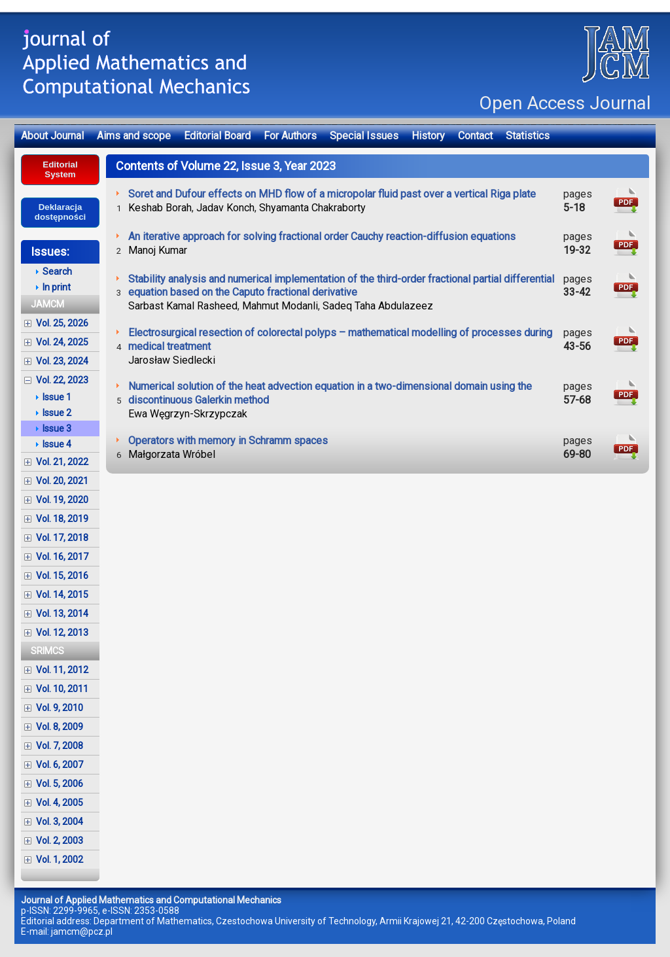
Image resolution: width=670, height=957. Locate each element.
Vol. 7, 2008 (59, 745)
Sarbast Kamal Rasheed (183, 306)
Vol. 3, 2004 (59, 821)
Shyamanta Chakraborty (312, 207)
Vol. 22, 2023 (62, 380)
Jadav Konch (225, 207)
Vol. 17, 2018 (62, 537)
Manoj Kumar (157, 250)
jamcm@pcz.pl (82, 931)
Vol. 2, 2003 (59, 840)
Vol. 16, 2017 (62, 556)
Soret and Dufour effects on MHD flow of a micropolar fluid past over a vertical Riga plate (332, 194)
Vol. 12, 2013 (62, 632)
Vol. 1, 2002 (59, 859)
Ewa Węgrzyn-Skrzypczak (187, 414)
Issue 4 (57, 444)
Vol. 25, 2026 (62, 323)
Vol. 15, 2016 (62, 575)
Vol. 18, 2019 (62, 518)
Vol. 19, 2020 (62, 500)
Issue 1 (57, 397)
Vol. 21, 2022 (62, 462)
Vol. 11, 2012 (62, 670)
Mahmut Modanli (280, 306)
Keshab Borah (160, 207)
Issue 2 (57, 413)
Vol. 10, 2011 (62, 689)
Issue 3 (57, 428)
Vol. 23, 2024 (62, 361)
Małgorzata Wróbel (171, 454)
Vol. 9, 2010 (59, 708)
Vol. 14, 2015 (62, 594)
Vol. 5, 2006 (59, 783)
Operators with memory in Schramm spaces (228, 440)
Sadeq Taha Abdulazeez (378, 306)
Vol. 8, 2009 (59, 727)
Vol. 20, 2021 (62, 481)
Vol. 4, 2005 (59, 802)
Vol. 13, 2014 (62, 613)
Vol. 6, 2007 (59, 764)
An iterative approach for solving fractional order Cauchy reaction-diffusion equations (322, 236)
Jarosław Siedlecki (171, 360)
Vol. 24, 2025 (62, 342)
